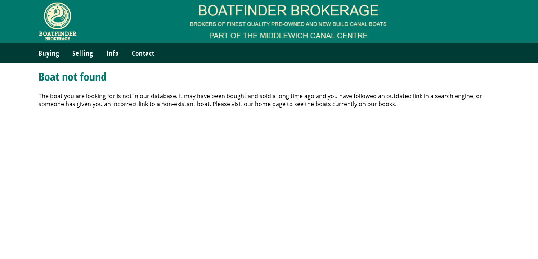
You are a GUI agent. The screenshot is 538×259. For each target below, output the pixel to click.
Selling (82, 53)
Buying (49, 53)
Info (112, 53)
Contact (143, 53)
